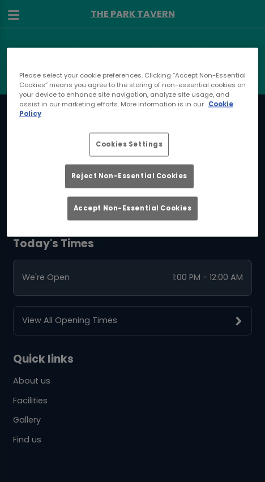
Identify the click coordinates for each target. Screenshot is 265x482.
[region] (133, 142)
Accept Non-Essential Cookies (133, 207)
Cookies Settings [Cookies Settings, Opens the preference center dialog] (129, 144)
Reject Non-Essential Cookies (129, 175)
